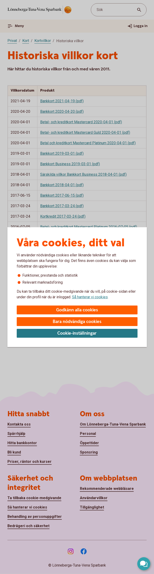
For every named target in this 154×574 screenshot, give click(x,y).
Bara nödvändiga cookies (77, 322)
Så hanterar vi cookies (90, 297)
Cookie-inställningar (77, 333)
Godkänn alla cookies (77, 310)
